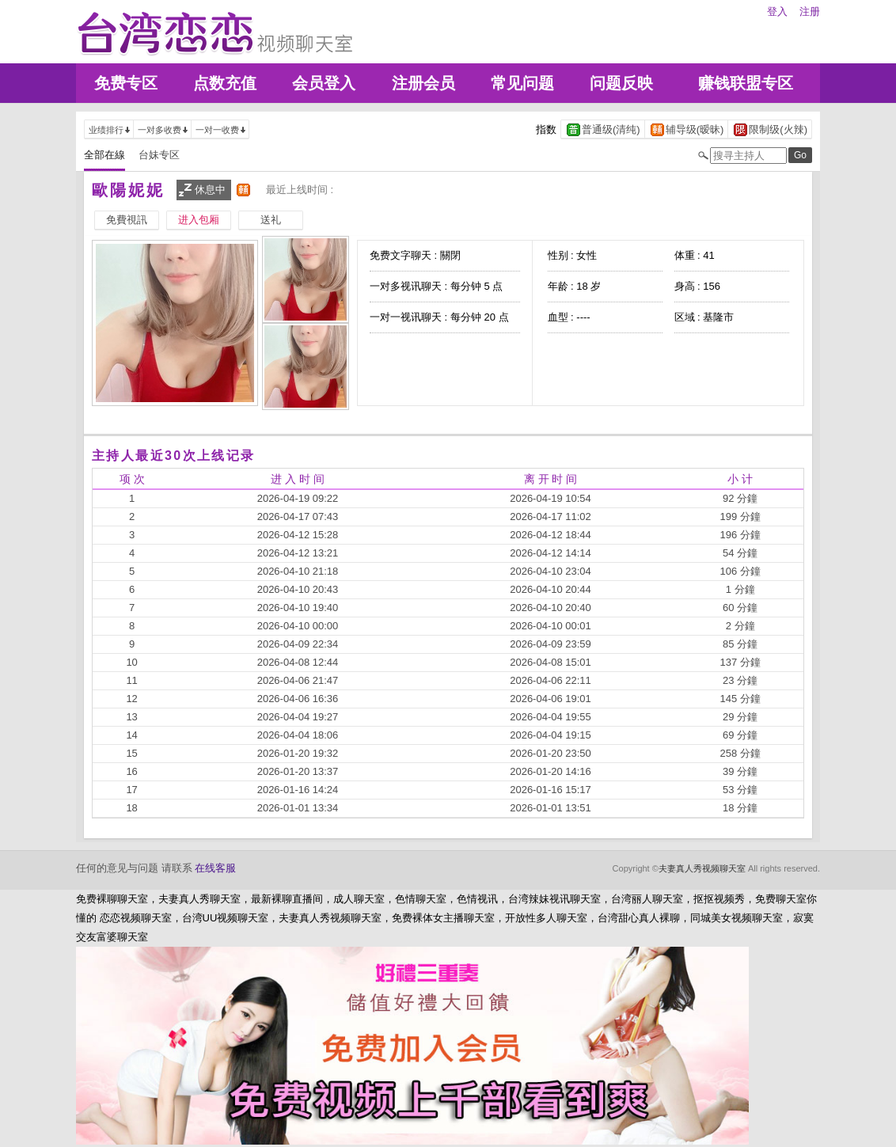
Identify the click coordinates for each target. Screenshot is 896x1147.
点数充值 (224, 83)
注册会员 (423, 83)
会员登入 (323, 83)
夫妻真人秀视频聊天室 (702, 868)
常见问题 (522, 83)
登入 (777, 11)
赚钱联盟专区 (745, 83)
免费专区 (126, 83)
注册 (809, 11)
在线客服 (215, 868)
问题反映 (621, 83)
